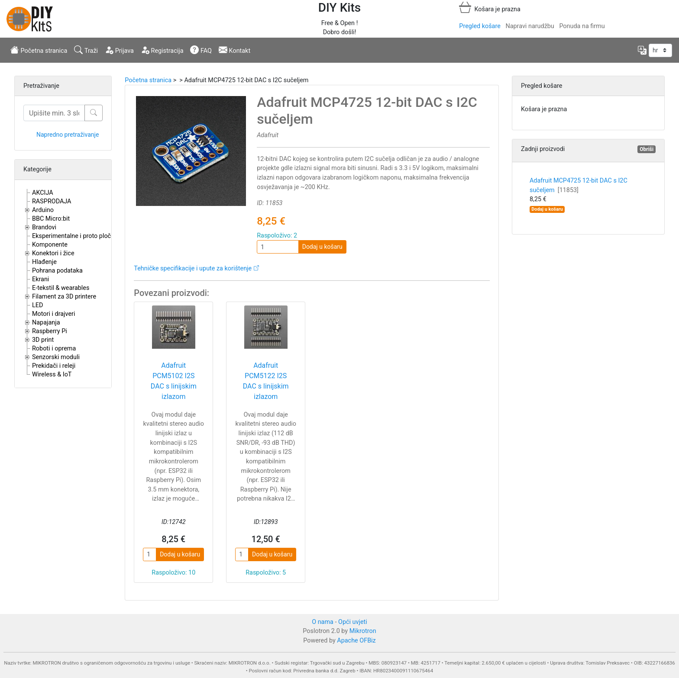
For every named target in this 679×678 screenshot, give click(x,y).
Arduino (43, 210)
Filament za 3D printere (64, 296)
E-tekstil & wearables (60, 288)
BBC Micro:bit (51, 218)
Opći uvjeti (352, 622)
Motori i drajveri (53, 314)
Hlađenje (44, 262)
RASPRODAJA (51, 201)
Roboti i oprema (54, 348)
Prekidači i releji (53, 366)
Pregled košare (479, 26)
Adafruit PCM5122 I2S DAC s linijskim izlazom (266, 381)
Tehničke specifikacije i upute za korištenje (193, 268)
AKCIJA (42, 192)
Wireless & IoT (51, 374)
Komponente (50, 244)
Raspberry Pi (49, 331)
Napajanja (46, 322)
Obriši (646, 149)
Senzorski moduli (56, 357)
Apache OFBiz (356, 640)
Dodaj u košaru (322, 246)
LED (37, 305)
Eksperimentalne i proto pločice (75, 236)
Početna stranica (38, 50)
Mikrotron (362, 631)
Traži (86, 50)
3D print (43, 340)
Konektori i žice (53, 253)
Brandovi (44, 227)
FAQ (201, 50)
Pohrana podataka (57, 270)
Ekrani (40, 279)
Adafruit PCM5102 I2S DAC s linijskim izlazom (174, 381)
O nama (322, 622)
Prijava (119, 50)
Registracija (162, 50)
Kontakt (234, 50)
